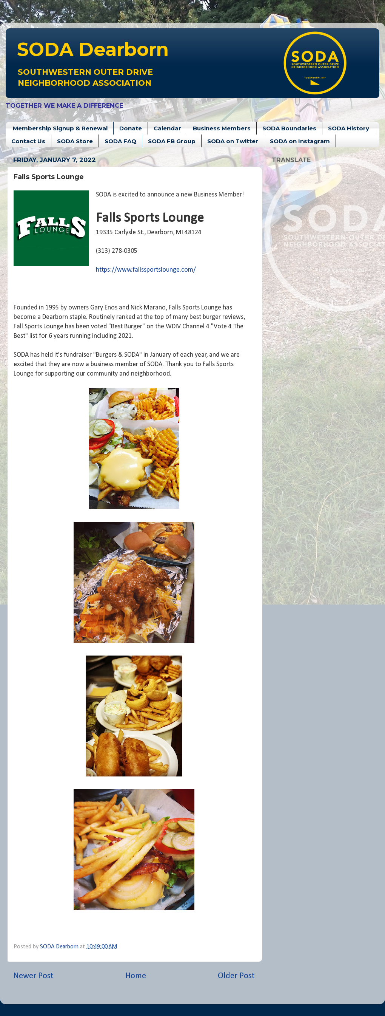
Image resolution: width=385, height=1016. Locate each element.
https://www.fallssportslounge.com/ (146, 270)
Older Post (236, 976)
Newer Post (33, 976)
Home (135, 976)
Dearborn (93, 49)
